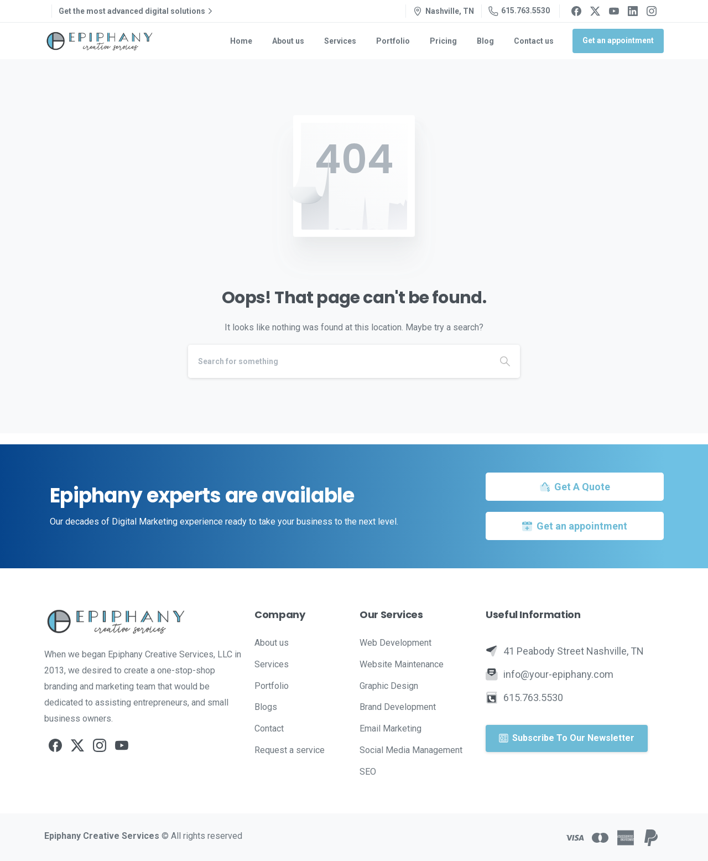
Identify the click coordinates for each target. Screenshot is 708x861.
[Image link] (143, 621)
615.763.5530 (519, 11)
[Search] (339, 361)
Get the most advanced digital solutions (137, 11)
